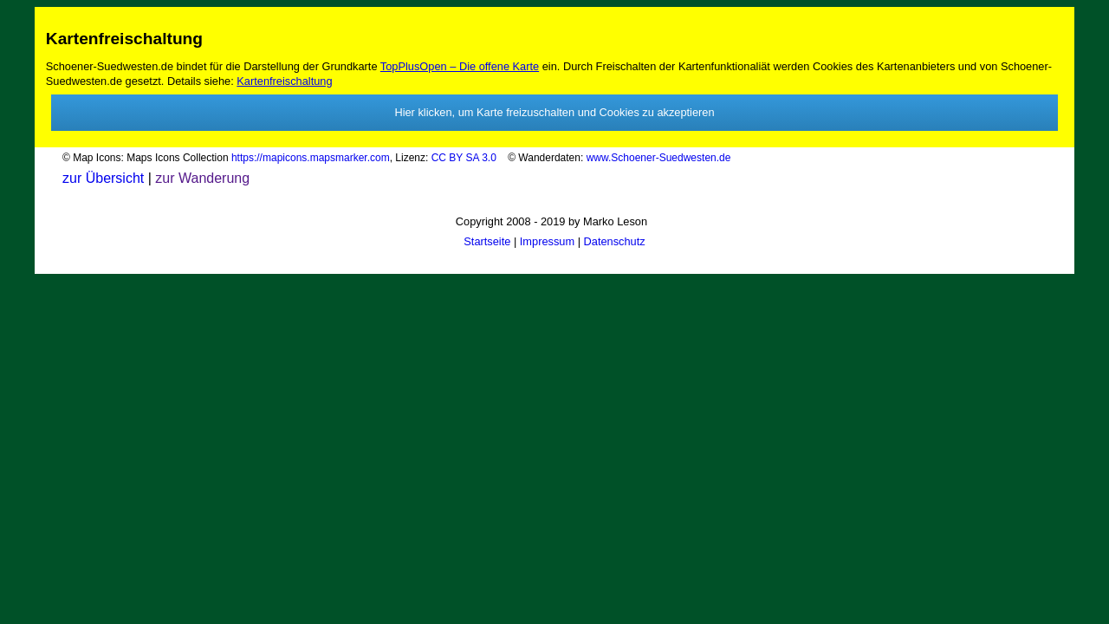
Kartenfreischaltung (284, 81)
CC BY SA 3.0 (468, 158)
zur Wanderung (201, 178)
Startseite (487, 241)
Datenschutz (614, 241)
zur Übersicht (103, 178)
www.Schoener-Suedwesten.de (659, 158)
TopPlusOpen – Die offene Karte (459, 66)
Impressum (547, 241)
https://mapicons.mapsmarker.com (310, 158)
